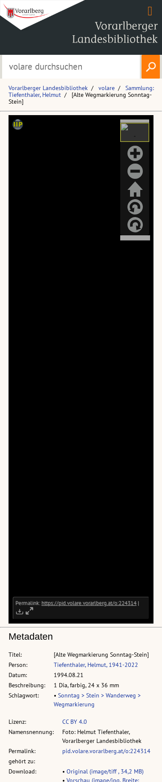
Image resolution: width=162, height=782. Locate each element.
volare (106, 88)
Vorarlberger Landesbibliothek (48, 88)
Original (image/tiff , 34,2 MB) (105, 771)
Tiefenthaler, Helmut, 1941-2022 (96, 665)
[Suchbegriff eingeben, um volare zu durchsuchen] (71, 67)
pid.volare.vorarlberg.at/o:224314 (106, 751)
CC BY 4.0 (74, 722)
